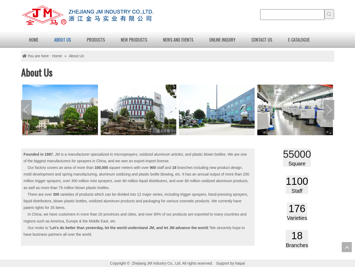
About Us (62, 40)
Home (33, 40)
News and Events (178, 40)
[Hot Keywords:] (329, 14)
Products (96, 40)
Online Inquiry (222, 40)
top (347, 247)
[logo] (87, 16)
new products (134, 40)
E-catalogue (299, 40)
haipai (240, 263)
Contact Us (261, 40)
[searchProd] (292, 14)
